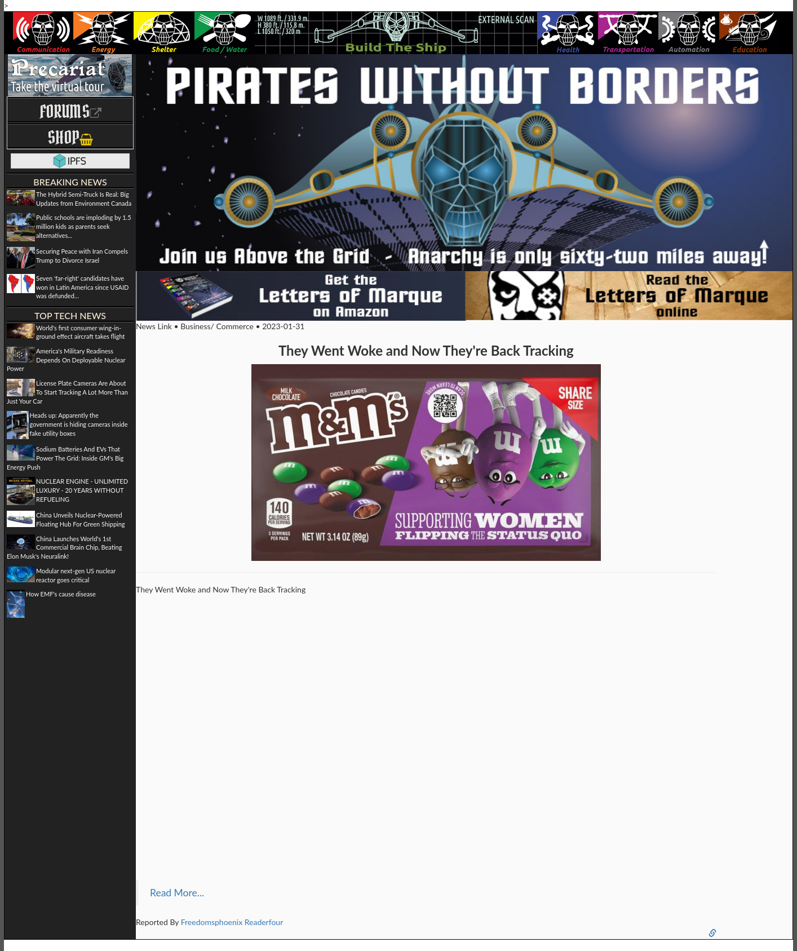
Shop (70, 137)
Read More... (177, 893)
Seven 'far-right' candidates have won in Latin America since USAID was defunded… (82, 287)
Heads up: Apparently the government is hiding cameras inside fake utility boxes (79, 424)
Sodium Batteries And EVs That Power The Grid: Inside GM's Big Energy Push (65, 457)
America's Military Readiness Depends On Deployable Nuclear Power (66, 359)
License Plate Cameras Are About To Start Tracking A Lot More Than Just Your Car (67, 391)
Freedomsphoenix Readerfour (232, 922)
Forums (70, 111)
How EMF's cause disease (61, 594)
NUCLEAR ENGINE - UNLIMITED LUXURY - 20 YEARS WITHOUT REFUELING (82, 489)
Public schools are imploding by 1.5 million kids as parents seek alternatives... (83, 226)
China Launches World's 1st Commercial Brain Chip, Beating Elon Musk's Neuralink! (64, 547)
